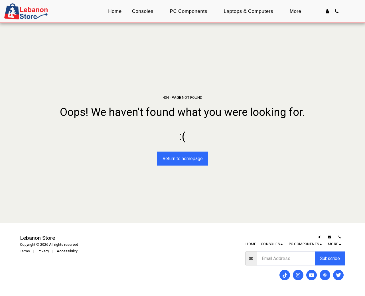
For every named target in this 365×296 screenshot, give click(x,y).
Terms (25, 251)
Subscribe (330, 258)
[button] (336, 11)
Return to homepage (183, 158)
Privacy (43, 251)
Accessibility (67, 251)
